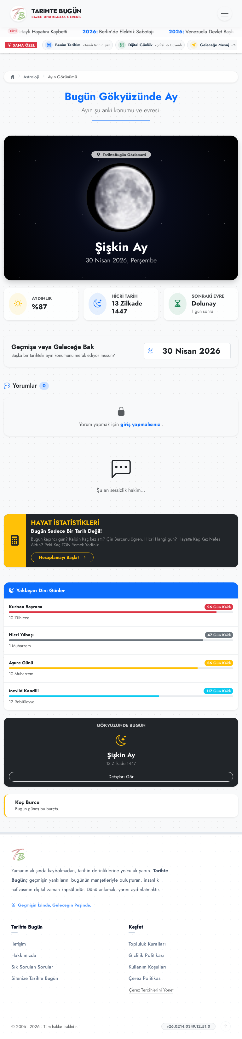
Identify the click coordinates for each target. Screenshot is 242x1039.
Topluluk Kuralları (147, 944)
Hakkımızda (23, 955)
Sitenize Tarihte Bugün (34, 978)
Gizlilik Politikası (146, 955)
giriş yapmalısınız (141, 424)
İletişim (18, 944)
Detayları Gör (121, 776)
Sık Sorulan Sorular (32, 966)
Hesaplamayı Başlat (62, 557)
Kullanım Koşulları (147, 966)
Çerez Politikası (145, 978)
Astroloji (31, 77)
